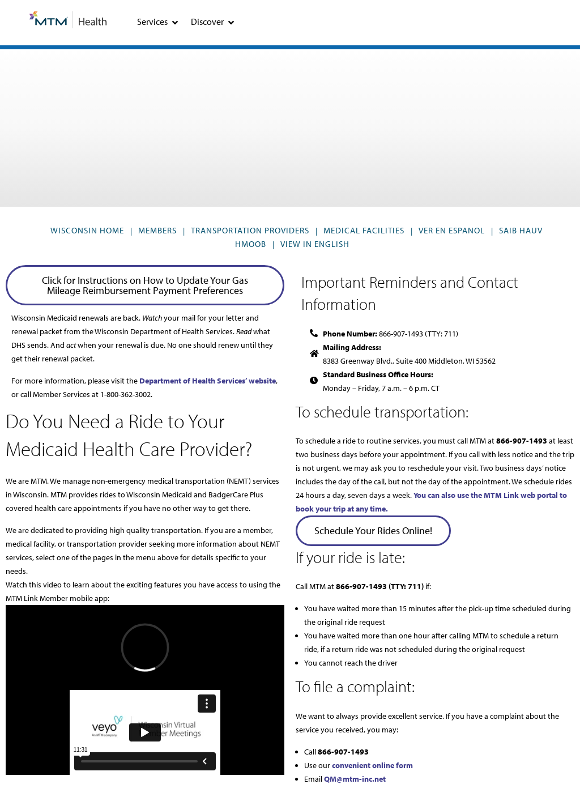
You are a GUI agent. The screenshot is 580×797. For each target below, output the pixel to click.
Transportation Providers (250, 230)
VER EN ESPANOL (452, 230)
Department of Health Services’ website (207, 381)
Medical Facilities (363, 230)
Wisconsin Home (87, 230)
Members (157, 230)
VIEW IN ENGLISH (314, 243)
